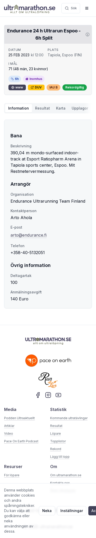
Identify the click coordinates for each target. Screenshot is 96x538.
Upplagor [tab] (80, 108)
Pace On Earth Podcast (21, 441)
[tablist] (48, 108)
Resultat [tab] (42, 108)
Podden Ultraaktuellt (19, 418)
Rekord (55, 449)
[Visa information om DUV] (86, 34)
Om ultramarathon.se (65, 475)
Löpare (55, 433)
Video (8, 433)
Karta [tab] (61, 108)
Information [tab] (18, 108)
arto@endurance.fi (28, 235)
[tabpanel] (48, 214)
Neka (47, 510)
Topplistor (58, 441)
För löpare (11, 475)
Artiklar (9, 426)
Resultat (56, 426)
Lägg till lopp (60, 457)
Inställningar (71, 510)
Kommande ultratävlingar (69, 418)
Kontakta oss (60, 483)
